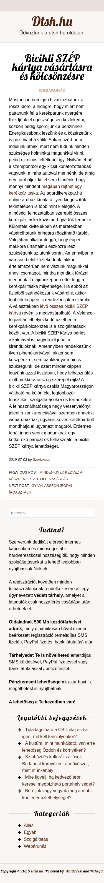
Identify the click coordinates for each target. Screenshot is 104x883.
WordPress (73, 871)
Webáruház (52, 90)
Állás (29, 825)
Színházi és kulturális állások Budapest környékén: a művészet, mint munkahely (55, 763)
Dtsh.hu (52, 21)
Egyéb (30, 832)
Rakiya (96, 871)
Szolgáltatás (36, 839)
